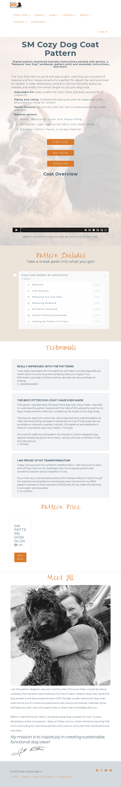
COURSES (69, 15)
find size (60, 141)
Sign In (103, 32)
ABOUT (85, 15)
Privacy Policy (65, 777)
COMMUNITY (38, 22)
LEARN (40, 15)
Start (97, 285)
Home (15, 777)
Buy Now (20, 557)
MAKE (53, 15)
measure (60, 163)
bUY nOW (60, 152)
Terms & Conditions (44, 777)
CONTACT (20, 22)
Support (26, 777)
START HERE (21, 15)
